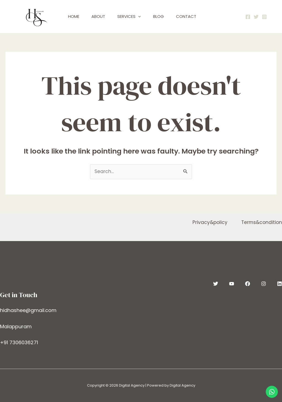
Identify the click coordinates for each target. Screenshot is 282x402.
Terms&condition (261, 222)
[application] (142, 16)
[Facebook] (247, 16)
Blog (164, 16)
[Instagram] (264, 16)
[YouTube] (231, 283)
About (101, 16)
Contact (193, 16)
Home (74, 16)
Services (133, 16)
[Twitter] (256, 16)
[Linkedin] (279, 283)
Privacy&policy (209, 222)
